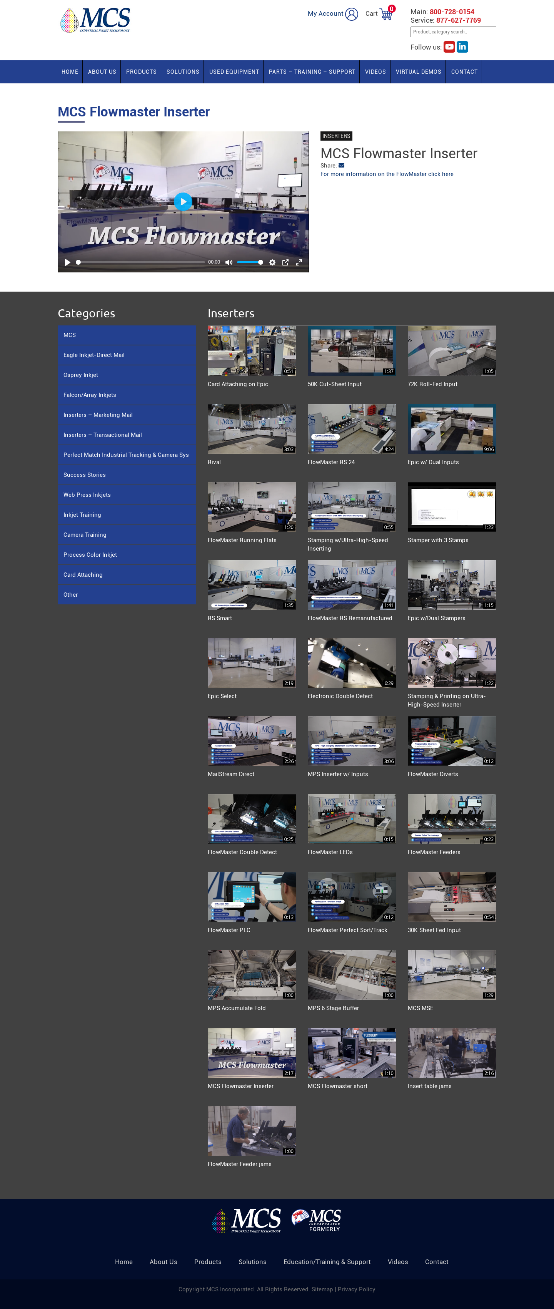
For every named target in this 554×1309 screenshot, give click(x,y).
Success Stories (84, 474)
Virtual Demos (419, 72)
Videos (375, 72)
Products (141, 72)
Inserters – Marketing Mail (98, 414)
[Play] (68, 262)
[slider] (140, 262)
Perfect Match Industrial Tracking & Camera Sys (126, 454)
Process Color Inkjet (90, 554)
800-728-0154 (452, 12)
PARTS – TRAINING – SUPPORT (312, 72)
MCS (69, 335)
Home (70, 72)
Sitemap (323, 1289)
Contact (464, 72)
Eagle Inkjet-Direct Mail (94, 355)
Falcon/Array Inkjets (89, 395)
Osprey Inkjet (80, 375)
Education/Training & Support (327, 1262)
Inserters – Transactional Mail (102, 434)
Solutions (183, 72)
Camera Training (85, 534)
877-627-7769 (458, 20)
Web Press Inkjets (87, 494)
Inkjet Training (82, 514)
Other (70, 594)
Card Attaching (83, 574)
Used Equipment (234, 72)
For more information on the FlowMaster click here (387, 174)
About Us (102, 72)
